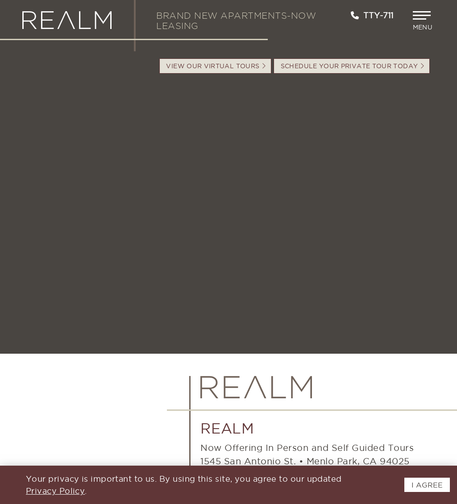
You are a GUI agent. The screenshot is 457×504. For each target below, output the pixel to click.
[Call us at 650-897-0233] (355, 15)
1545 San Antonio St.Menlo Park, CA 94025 (305, 461)
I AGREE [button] (427, 485)
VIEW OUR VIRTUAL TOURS (216, 66)
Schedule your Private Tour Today (352, 66)
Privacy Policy (55, 491)
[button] (424, 21)
